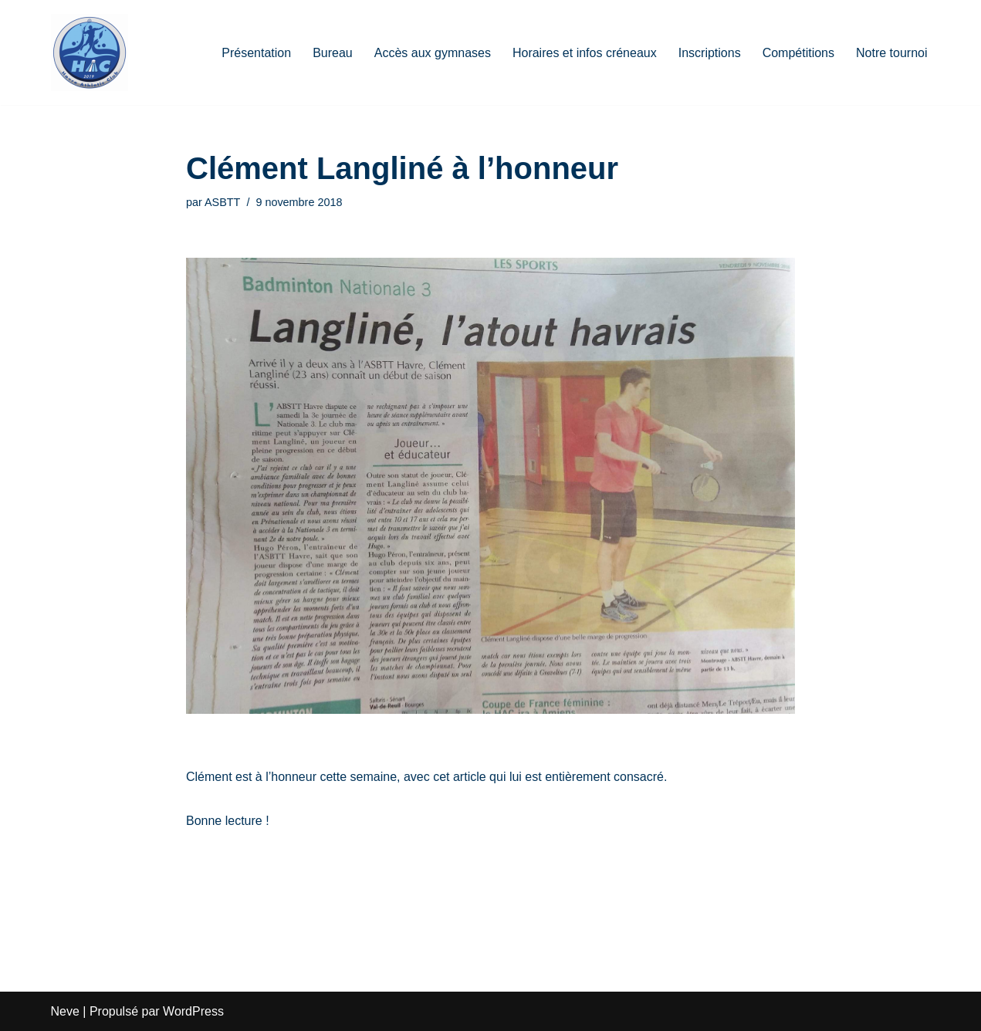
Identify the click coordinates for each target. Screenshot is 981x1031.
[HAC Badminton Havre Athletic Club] (89, 52)
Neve (65, 1011)
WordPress (193, 1011)
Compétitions (798, 52)
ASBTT (222, 202)
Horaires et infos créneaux (584, 52)
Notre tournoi (892, 52)
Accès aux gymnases (432, 52)
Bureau (333, 52)
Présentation (256, 52)
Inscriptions (709, 52)
